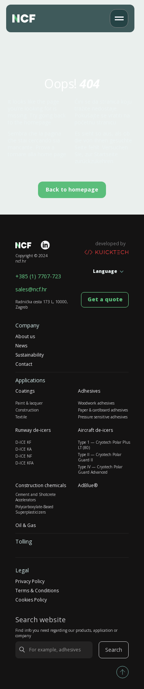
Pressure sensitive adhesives (102, 417)
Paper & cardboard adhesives (103, 410)
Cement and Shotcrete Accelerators (35, 497)
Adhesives (89, 391)
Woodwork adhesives (96, 403)
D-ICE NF (23, 456)
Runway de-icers (33, 430)
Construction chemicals (40, 485)
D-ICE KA (23, 449)
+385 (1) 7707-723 (38, 276)
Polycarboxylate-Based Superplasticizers (34, 509)
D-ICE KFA (24, 463)
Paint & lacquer (29, 403)
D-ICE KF (23, 442)
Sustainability (29, 355)
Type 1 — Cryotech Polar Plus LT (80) (104, 445)
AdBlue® (88, 485)
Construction (27, 410)
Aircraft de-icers (95, 430)
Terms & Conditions (37, 591)
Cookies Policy (31, 600)
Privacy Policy (30, 581)
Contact (23, 364)
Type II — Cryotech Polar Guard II (99, 457)
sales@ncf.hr (31, 289)
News (21, 346)
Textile (21, 417)
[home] (28, 18)
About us (25, 337)
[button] (119, 18)
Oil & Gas (25, 525)
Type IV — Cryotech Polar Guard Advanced (100, 469)
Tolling (23, 541)
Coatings (25, 391)
